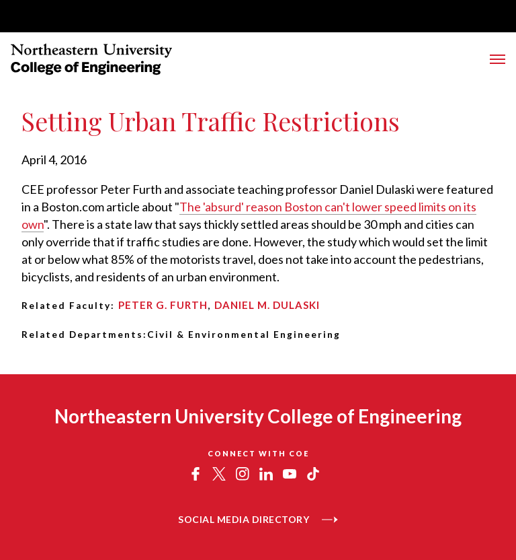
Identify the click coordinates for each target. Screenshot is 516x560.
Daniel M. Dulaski (267, 305)
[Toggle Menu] (497, 59)
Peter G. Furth (163, 305)
